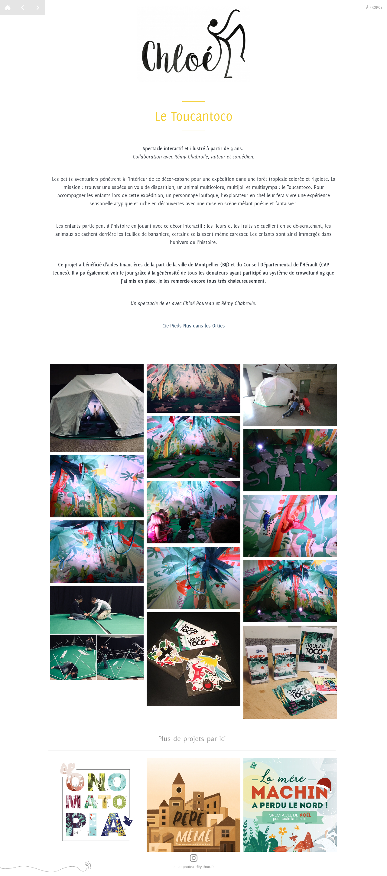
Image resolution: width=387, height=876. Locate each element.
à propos (374, 7)
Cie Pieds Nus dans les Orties (193, 326)
